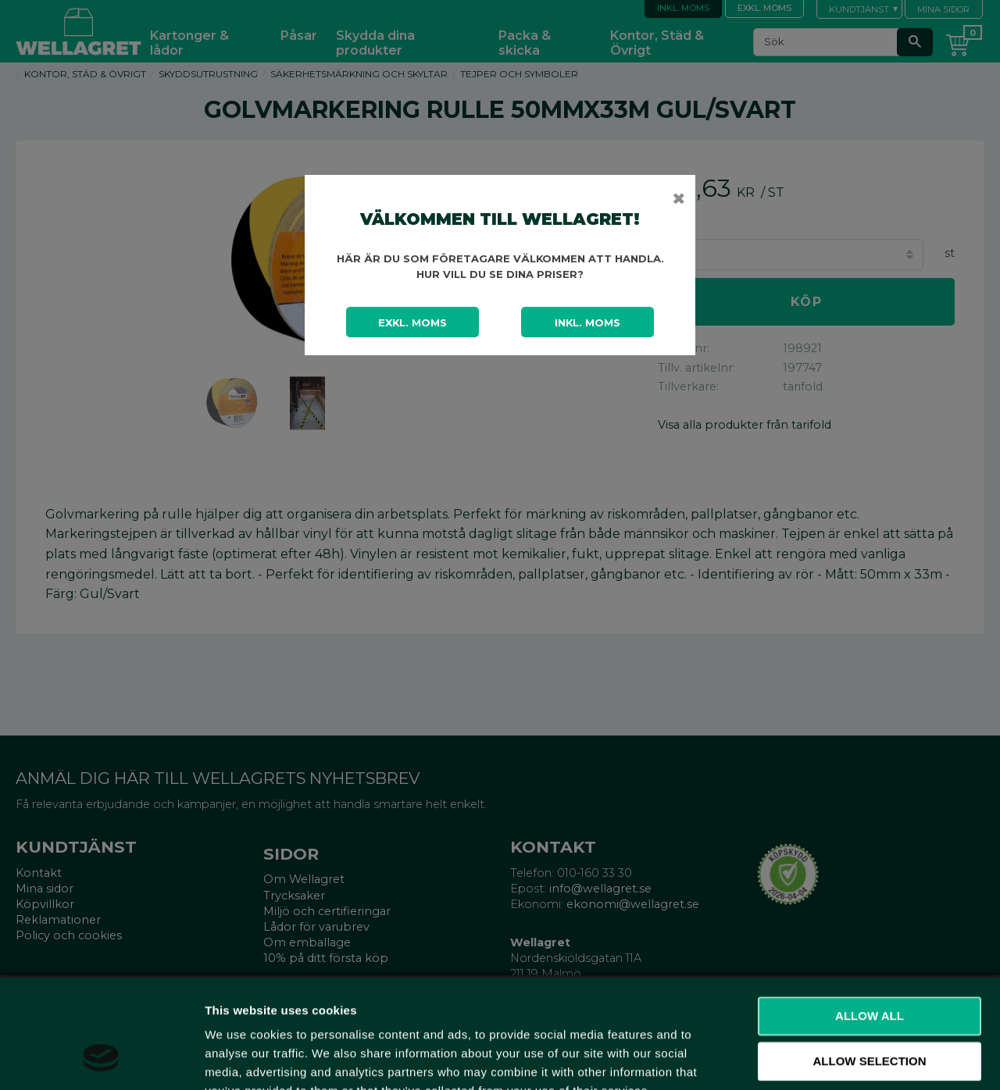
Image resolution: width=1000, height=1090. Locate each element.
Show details (820, 1059)
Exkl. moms (412, 322)
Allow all (869, 921)
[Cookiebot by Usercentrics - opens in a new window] (101, 1059)
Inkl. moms (587, 322)
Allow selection (870, 966)
